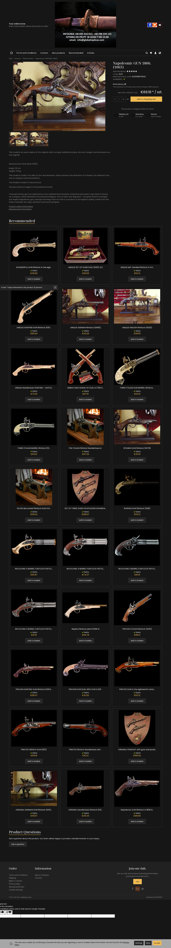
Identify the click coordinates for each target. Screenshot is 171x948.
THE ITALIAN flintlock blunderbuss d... (85, 448)
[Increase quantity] (115, 99)
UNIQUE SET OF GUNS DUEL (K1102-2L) (85, 267)
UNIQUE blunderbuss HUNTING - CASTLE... (34, 387)
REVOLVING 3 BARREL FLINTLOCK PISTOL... (137, 568)
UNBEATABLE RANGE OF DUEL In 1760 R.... (85, 387)
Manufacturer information (20, 209)
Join (137, 881)
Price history (119, 84)
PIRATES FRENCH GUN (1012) (34, 749)
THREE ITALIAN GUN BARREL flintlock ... (137, 387)
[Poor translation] (8, 912)
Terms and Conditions (26, 53)
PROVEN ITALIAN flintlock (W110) (137, 629)
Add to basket (34, 279)
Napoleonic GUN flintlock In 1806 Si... (137, 809)
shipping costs (26, 897)
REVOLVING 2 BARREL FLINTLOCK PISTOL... (34, 629)
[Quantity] (119, 99)
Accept (157, 943)
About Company (42, 875)
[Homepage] (85, 25)
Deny (148, 943)
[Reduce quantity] (123, 99)
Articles (90, 53)
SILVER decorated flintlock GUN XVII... (34, 508)
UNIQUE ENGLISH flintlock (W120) (137, 327)
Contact (44, 53)
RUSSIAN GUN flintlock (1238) (137, 508)
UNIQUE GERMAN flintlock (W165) (85, 327)
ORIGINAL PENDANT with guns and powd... (137, 749)
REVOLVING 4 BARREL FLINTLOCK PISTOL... (34, 568)
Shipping (12, 878)
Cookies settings (16, 890)
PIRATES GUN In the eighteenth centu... (137, 689)
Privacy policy (14, 884)
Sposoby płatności (16, 887)
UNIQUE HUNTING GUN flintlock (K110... (34, 327)
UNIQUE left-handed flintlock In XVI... (137, 267)
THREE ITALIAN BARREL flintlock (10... (34, 448)
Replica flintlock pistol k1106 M (85, 629)
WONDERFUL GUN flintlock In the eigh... (34, 267)
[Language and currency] (160, 53)
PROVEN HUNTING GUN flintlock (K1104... (34, 689)
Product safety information (21, 206)
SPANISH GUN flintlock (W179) (137, 448)
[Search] (146, 53)
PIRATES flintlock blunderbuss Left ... (85, 749)
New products (58, 53)
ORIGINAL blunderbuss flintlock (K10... (85, 809)
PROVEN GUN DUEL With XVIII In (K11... (85, 689)
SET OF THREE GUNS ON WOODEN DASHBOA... (85, 508)
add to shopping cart (146, 99)
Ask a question (17, 844)
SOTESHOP (158, 897)
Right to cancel (15, 881)
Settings (138, 943)
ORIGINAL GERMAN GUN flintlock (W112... (34, 809)
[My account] (155, 53)
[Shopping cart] (151, 53)
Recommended (76, 53)
